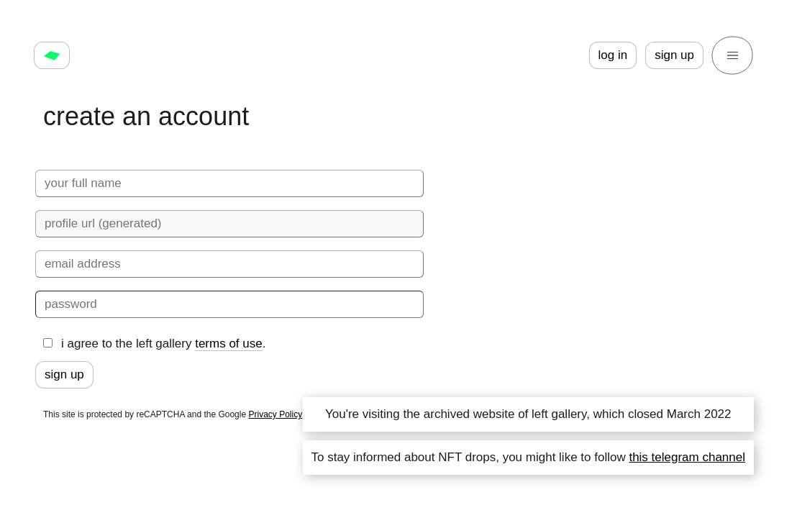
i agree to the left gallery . (154, 344)
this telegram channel (687, 457)
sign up (674, 55)
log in (613, 55)
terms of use (229, 343)
